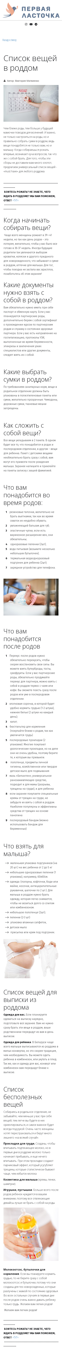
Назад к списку (9, 40)
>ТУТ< (15, 200)
